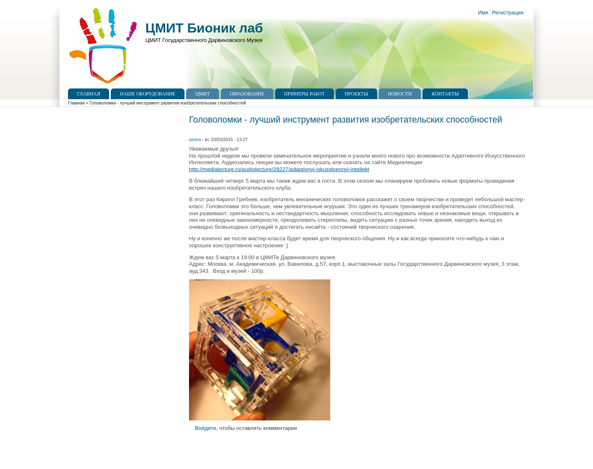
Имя (483, 12)
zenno (195, 139)
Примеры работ (304, 94)
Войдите (205, 428)
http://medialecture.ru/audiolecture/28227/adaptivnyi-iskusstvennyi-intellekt (279, 169)
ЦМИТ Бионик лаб (204, 28)
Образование (247, 94)
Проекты (356, 94)
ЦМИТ (202, 94)
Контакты (445, 94)
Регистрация (507, 12)
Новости (400, 94)
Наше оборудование (147, 94)
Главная (88, 94)
